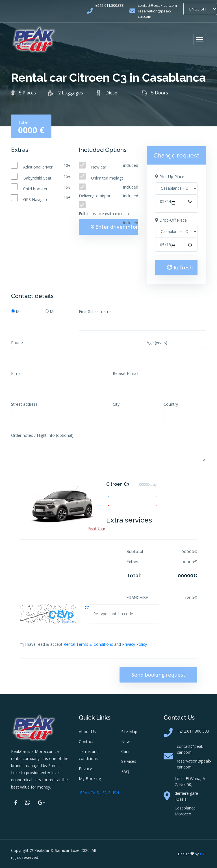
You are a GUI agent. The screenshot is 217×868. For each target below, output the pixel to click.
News (126, 741)
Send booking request (158, 674)
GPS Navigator (36, 199)
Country (171, 404)
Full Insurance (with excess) (104, 213)
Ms (18, 311)
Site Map (129, 731)
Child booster (35, 188)
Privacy (85, 768)
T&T (202, 854)
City (116, 404)
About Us (87, 731)
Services (128, 761)
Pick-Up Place (169, 176)
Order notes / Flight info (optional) (42, 435)
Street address (24, 404)
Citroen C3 (117, 484)
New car (98, 167)
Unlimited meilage (107, 178)
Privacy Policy (134, 644)
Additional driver (38, 167)
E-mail (16, 373)
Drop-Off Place (171, 220)
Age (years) (157, 342)
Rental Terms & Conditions (88, 644)
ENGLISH (110, 792)
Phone (17, 342)
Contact (86, 741)
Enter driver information (114, 226)
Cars (125, 751)
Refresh (180, 267)
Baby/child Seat (37, 178)
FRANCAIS (89, 792)
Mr (52, 311)
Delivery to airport (95, 195)
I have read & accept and (86, 644)
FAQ (125, 771)
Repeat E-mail (125, 373)
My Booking (90, 778)
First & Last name (95, 311)
